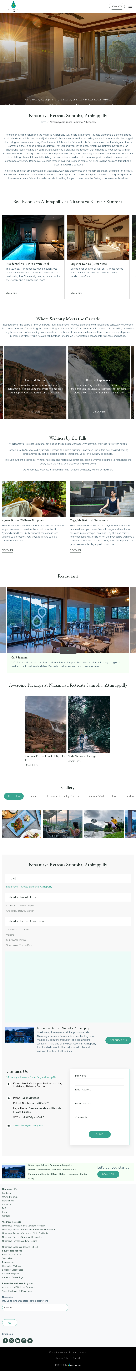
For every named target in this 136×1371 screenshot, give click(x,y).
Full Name (80, 1075)
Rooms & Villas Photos (102, 796)
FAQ (4, 1208)
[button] (67, 650)
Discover (11, 292)
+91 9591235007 (30, 1098)
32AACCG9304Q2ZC (32, 1117)
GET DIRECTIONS (118, 1040)
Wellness (56, 1169)
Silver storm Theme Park (19, 945)
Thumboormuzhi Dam (17, 929)
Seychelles (7, 1258)
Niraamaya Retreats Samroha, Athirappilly (29, 886)
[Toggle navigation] (130, 6)
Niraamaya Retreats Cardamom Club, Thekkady (25, 1233)
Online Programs (10, 1197)
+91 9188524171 (78, 105)
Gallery (63, 1174)
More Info (31, 765)
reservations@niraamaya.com (114, 105)
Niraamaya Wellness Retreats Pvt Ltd (20, 1247)
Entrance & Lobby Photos (63, 796)
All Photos (14, 796)
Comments (81, 1117)
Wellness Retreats (11, 1222)
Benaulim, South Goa (12, 1254)
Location (73, 1174)
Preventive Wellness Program (17, 1283)
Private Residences (12, 1251)
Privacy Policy (63, 1358)
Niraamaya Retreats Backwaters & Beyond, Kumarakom (28, 1229)
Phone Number (83, 1103)
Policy (31, 1178)
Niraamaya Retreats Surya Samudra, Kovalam (23, 1226)
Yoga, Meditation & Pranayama (17, 1291)
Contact (84, 1174)
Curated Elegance (10, 1273)
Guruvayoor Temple (16, 940)
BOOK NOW (117, 6)
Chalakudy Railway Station (20, 910)
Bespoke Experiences (12, 1270)
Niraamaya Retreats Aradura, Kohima (19, 1241)
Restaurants (69, 1169)
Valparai (10, 934)
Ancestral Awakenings (12, 1277)
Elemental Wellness (11, 1266)
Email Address (83, 1089)
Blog (4, 1212)
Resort (33, 796)
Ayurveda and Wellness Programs (18, 1287)
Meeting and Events (38, 1174)
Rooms (31, 1169)
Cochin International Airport (20, 905)
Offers (54, 1174)
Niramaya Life (9, 1189)
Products (6, 1193)
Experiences (43, 1169)
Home (43, 122)
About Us (6, 1204)
